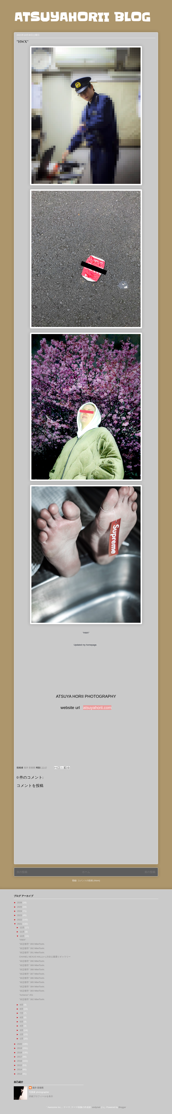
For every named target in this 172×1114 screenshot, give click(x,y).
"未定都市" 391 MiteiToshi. (32, 952)
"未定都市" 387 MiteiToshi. (32, 974)
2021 (20, 924)
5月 (22, 1021)
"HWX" (22, 940)
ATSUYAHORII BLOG (82, 17)
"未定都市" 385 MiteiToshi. (32, 982)
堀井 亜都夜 (38, 1087)
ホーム (86, 872)
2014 (20, 1069)
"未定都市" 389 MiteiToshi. (32, 965)
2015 (20, 1065)
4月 (22, 1026)
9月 (22, 1004)
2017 (20, 1056)
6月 (22, 1017)
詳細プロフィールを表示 (41, 1096)
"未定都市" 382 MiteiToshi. (32, 999)
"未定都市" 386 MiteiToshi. (32, 978)
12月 (22, 927)
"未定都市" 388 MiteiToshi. (32, 969)
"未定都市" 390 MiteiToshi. (32, 961)
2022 (20, 919)
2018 (20, 1052)
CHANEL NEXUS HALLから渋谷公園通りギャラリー (45, 956)
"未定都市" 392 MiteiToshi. (32, 948)
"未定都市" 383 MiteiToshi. (32, 991)
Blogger (122, 1107)
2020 (20, 1044)
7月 (22, 1013)
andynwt (96, 1107)
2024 (20, 911)
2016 (20, 1061)
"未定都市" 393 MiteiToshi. (32, 944)
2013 (20, 1074)
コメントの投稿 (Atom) (89, 880)
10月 (22, 936)
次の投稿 (22, 872)
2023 (20, 915)
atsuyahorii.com (97, 707)
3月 (22, 1030)
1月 (22, 1038)
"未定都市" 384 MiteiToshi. (32, 986)
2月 (22, 1034)
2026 (20, 902)
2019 (20, 1048)
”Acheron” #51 (26, 995)
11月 (22, 931)
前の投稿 (150, 872)
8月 (22, 1009)
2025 (20, 907)
